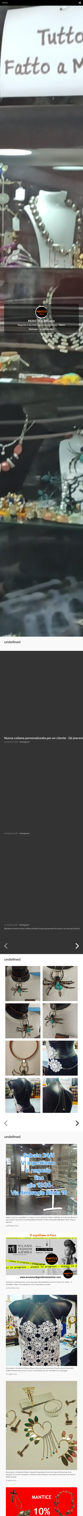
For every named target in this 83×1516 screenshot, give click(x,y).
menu (5, 3)
